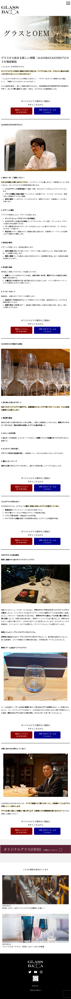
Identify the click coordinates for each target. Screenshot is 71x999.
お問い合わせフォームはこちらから (47, 111)
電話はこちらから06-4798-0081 (21, 111)
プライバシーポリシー (35, 990)
